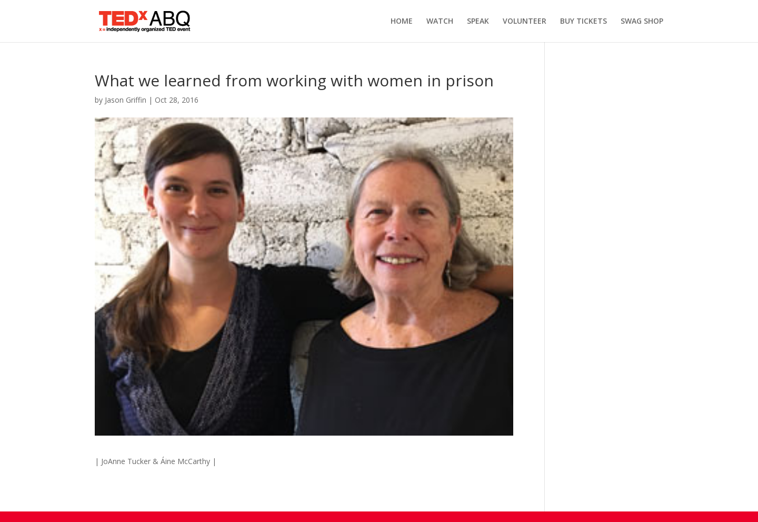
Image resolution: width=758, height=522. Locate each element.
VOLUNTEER (524, 21)
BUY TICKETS (583, 21)
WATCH (439, 21)
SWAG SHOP (642, 21)
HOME (402, 21)
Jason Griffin (125, 100)
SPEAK (478, 21)
